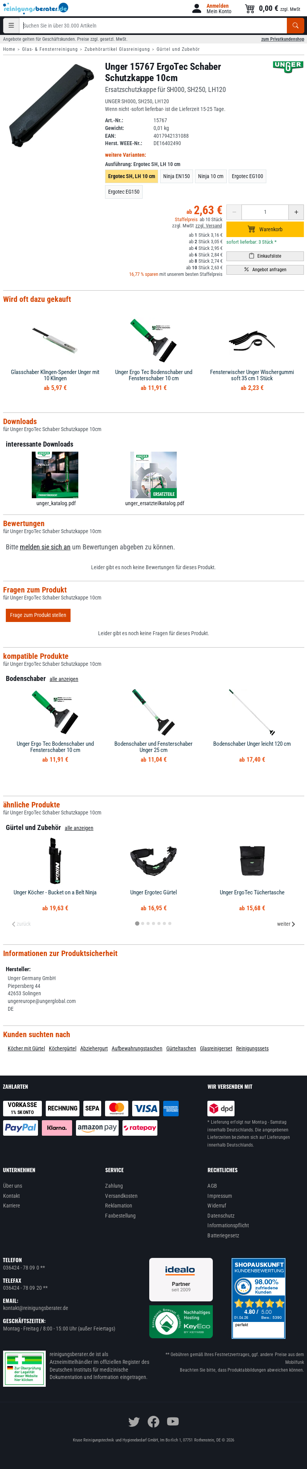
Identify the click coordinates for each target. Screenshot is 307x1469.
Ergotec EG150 (124, 192)
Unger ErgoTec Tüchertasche (252, 892)
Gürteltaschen (181, 1048)
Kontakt (11, 1196)
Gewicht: (114, 128)
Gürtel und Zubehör (178, 49)
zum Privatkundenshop (282, 39)
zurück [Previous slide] (21, 924)
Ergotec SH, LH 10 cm (131, 176)
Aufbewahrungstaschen (137, 1048)
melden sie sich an (45, 547)
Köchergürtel (62, 1048)
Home (9, 49)
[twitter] (134, 1421)
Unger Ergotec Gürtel (153, 892)
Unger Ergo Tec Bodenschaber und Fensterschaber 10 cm (153, 375)
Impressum (219, 1196)
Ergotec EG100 (247, 176)
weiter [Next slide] (286, 924)
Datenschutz (221, 1216)
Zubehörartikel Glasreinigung (117, 49)
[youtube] (173, 1421)
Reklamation (118, 1205)
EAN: (110, 136)
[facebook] (153, 1421)
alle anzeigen (64, 679)
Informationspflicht (227, 1225)
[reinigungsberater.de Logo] (36, 8)
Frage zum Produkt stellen (38, 615)
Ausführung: (142, 164)
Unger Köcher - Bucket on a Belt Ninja (55, 892)
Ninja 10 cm (211, 176)
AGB (212, 1186)
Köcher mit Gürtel (26, 1048)
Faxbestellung (120, 1216)
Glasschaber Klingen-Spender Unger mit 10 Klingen (55, 375)
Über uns (12, 1186)
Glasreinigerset (216, 1048)
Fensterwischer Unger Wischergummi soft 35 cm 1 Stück (252, 375)
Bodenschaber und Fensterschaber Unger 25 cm (153, 747)
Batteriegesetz (223, 1235)
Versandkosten (121, 1196)
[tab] (137, 924)
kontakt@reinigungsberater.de (36, 1308)
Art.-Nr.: (114, 120)
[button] (211, 8)
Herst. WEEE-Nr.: (123, 143)
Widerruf (216, 1205)
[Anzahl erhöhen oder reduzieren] (265, 212)
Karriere (12, 1205)
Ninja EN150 (176, 176)
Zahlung (114, 1186)
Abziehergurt (94, 1048)
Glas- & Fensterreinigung (50, 49)
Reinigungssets (252, 1048)
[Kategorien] (11, 25)
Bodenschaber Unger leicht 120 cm (252, 743)
